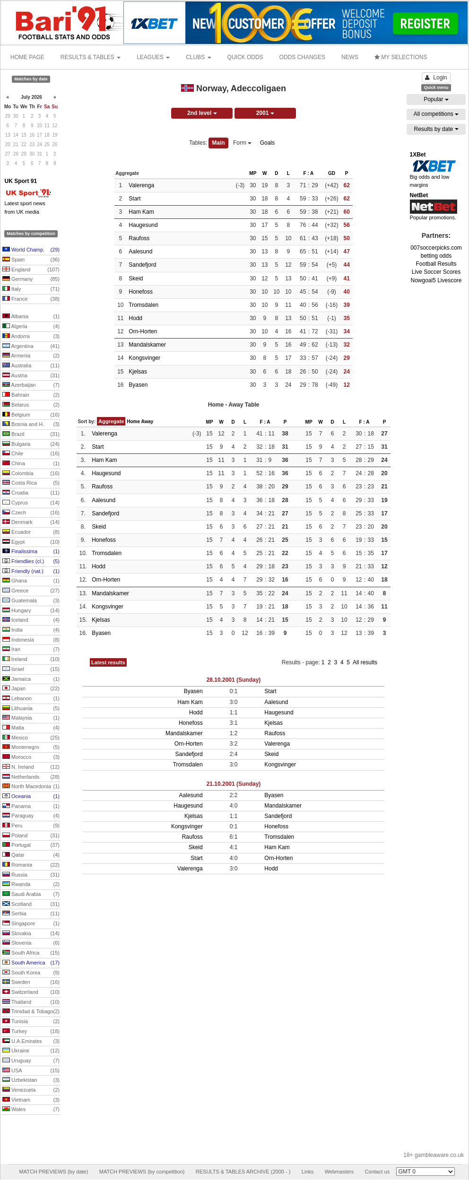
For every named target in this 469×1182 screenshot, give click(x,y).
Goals (267, 142)
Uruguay (31, 1061)
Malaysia (31, 718)
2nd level (202, 113)
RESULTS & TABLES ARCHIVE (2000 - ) (243, 1171)
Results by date (436, 129)
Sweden (31, 982)
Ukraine (31, 1051)
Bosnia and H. (31, 424)
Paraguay (31, 816)
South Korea (31, 973)
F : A (308, 173)
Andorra (31, 336)
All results (365, 662)
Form (242, 142)
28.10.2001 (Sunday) (234, 680)
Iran (31, 649)
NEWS (349, 57)
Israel (31, 669)
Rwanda (31, 884)
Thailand (31, 1002)
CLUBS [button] (198, 57)
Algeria (31, 326)
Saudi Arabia (31, 894)
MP (252, 173)
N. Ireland (31, 767)
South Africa (31, 953)
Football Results (436, 264)
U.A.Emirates (31, 1041)
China (31, 464)
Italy (31, 289)
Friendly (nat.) (31, 571)
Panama (31, 806)
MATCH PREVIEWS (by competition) (142, 1171)
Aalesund (140, 251)
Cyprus (31, 503)
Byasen (138, 385)
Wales (31, 1109)
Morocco (31, 757)
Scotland (31, 904)
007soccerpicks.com (436, 247)
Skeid (136, 278)
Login (436, 77)
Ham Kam (141, 212)
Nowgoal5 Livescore (435, 280)
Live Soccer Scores (436, 272)
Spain (31, 260)
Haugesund (143, 225)
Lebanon (31, 699)
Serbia (31, 914)
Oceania (31, 796)
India (31, 630)
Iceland (31, 620)
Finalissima (31, 552)
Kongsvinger (144, 358)
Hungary (31, 611)
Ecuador (31, 532)
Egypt (31, 542)
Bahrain (31, 395)
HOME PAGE (27, 57)
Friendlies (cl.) (31, 561)
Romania (31, 865)
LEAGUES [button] (153, 57)
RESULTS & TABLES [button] (91, 57)
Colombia (31, 474)
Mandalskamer (147, 344)
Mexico (31, 738)
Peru (31, 826)
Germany (31, 279)
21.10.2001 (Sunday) (234, 784)
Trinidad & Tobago (31, 1012)
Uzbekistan (31, 1080)
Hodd (135, 318)
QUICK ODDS (245, 57)
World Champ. (31, 250)
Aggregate (111, 421)
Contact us (377, 1171)
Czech (31, 513)
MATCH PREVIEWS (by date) (53, 1171)
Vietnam (31, 1100)
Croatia (31, 493)
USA (31, 1071)
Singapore (31, 924)
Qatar (31, 855)
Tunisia (31, 1022)
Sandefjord (142, 264)
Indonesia (31, 640)
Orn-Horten (143, 331)
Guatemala (31, 601)
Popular (436, 99)
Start (134, 198)
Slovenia (31, 943)
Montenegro (31, 747)
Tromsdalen (143, 305)
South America (31, 963)
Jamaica (31, 679)
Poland (31, 836)
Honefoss (141, 291)
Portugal (31, 845)
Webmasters (339, 1171)
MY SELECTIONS (400, 57)
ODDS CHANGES (302, 57)
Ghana (31, 581)
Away (147, 421)
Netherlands (31, 777)
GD (331, 173)
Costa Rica (31, 483)
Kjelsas (138, 371)
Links (308, 1171)
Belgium (31, 415)
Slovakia (31, 934)
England (31, 270)
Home (133, 421)
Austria (31, 376)
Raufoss (139, 238)
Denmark (31, 522)
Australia (31, 366)
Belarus (31, 405)
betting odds (436, 255)
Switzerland (31, 992)
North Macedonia (31, 787)
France (31, 299)
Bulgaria (31, 444)
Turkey (31, 1031)
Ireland (31, 659)
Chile (31, 454)
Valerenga (141, 185)
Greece (31, 591)
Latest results (108, 662)
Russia (31, 875)
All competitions (436, 114)
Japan (31, 689)
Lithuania (31, 709)
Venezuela (31, 1090)
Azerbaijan (31, 385)
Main (218, 142)
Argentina (31, 346)
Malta (31, 728)
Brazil (31, 434)
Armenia (31, 356)
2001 (265, 113)
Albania (31, 317)
